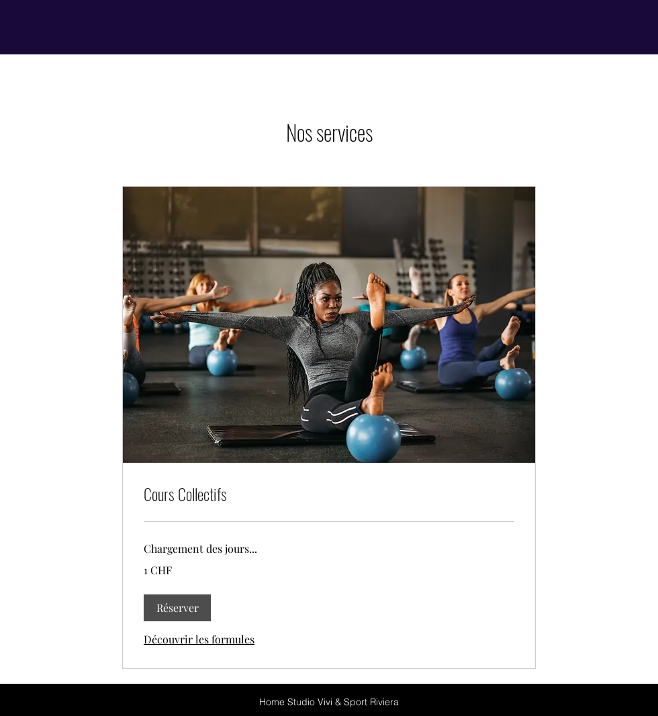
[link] (329, 494)
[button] (177, 607)
